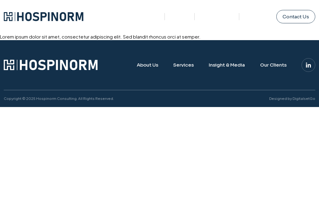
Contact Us (296, 17)
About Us (149, 15)
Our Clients (273, 65)
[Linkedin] (308, 65)
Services (179, 13)
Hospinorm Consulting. (57, 98)
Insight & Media (217, 10)
